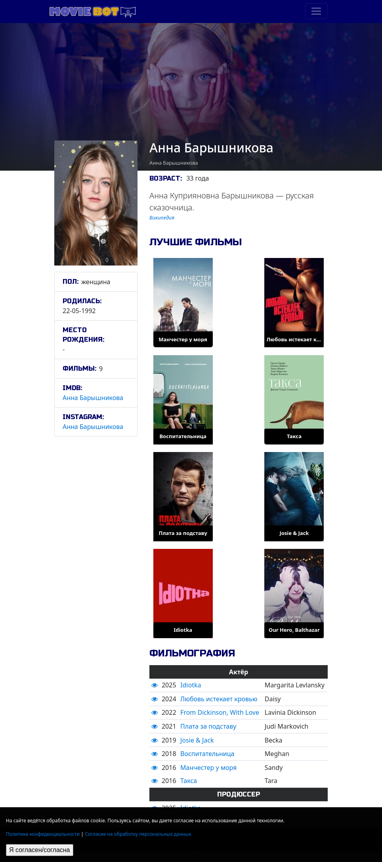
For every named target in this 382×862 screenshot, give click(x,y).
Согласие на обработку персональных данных (138, 834)
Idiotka (190, 685)
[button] (154, 685)
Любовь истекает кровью (218, 699)
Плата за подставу (208, 726)
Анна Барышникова (93, 397)
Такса (188, 780)
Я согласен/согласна (39, 850)
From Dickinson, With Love (219, 712)
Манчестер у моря (208, 767)
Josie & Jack (197, 740)
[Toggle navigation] (316, 11)
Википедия (161, 217)
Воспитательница (207, 753)
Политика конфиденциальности (43, 834)
